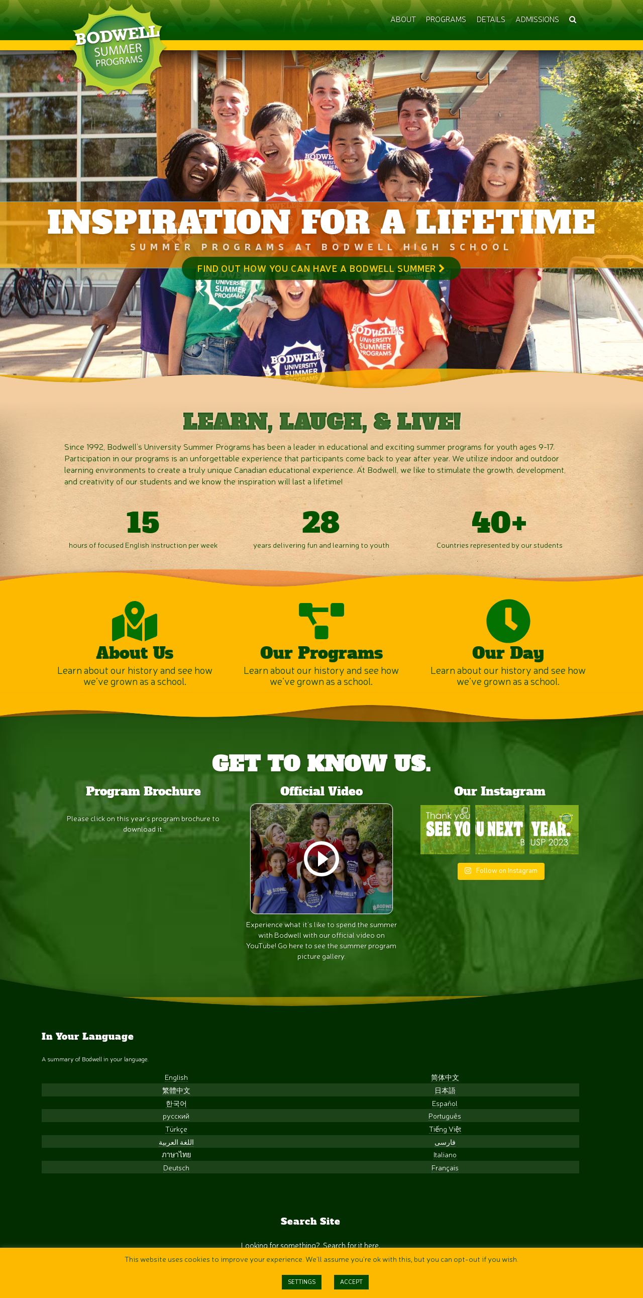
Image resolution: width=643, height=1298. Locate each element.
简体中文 (170, 1145)
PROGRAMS (446, 19)
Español (170, 1171)
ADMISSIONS (537, 19)
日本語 (170, 1158)
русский (84, 1184)
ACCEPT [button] (351, 1282)
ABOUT (403, 19)
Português (170, 1184)
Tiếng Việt (170, 1197)
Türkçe (84, 1197)
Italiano (170, 1223)
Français (170, 1235)
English (84, 1145)
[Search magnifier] (391, 1151)
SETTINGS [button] (301, 1282)
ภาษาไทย (84, 1223)
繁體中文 (84, 1158)
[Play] (321, 915)
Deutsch (84, 1235)
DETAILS (491, 19)
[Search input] (310, 1151)
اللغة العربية (84, 1210)
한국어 (84, 1171)
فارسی (170, 1210)
